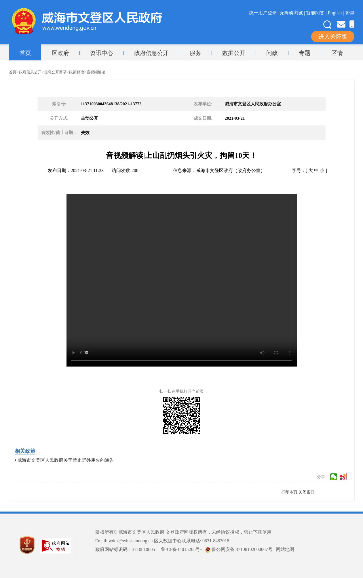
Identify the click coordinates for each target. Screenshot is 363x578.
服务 (195, 53)
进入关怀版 (332, 36)
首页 (25, 53)
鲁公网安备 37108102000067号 (239, 549)
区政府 (60, 53)
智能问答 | (317, 12)
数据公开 (233, 53)
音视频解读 (96, 72)
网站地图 (285, 549)
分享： (323, 477)
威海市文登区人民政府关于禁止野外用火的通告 (65, 460)
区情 (337, 53)
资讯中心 (101, 53)
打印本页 (289, 492)
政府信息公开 (151, 53)
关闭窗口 (307, 492)
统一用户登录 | (264, 12)
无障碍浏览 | (293, 12)
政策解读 (76, 72)
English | (336, 12)
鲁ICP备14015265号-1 (182, 549)
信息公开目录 (55, 72)
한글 (349, 12)
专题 (304, 53)
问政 (272, 53)
